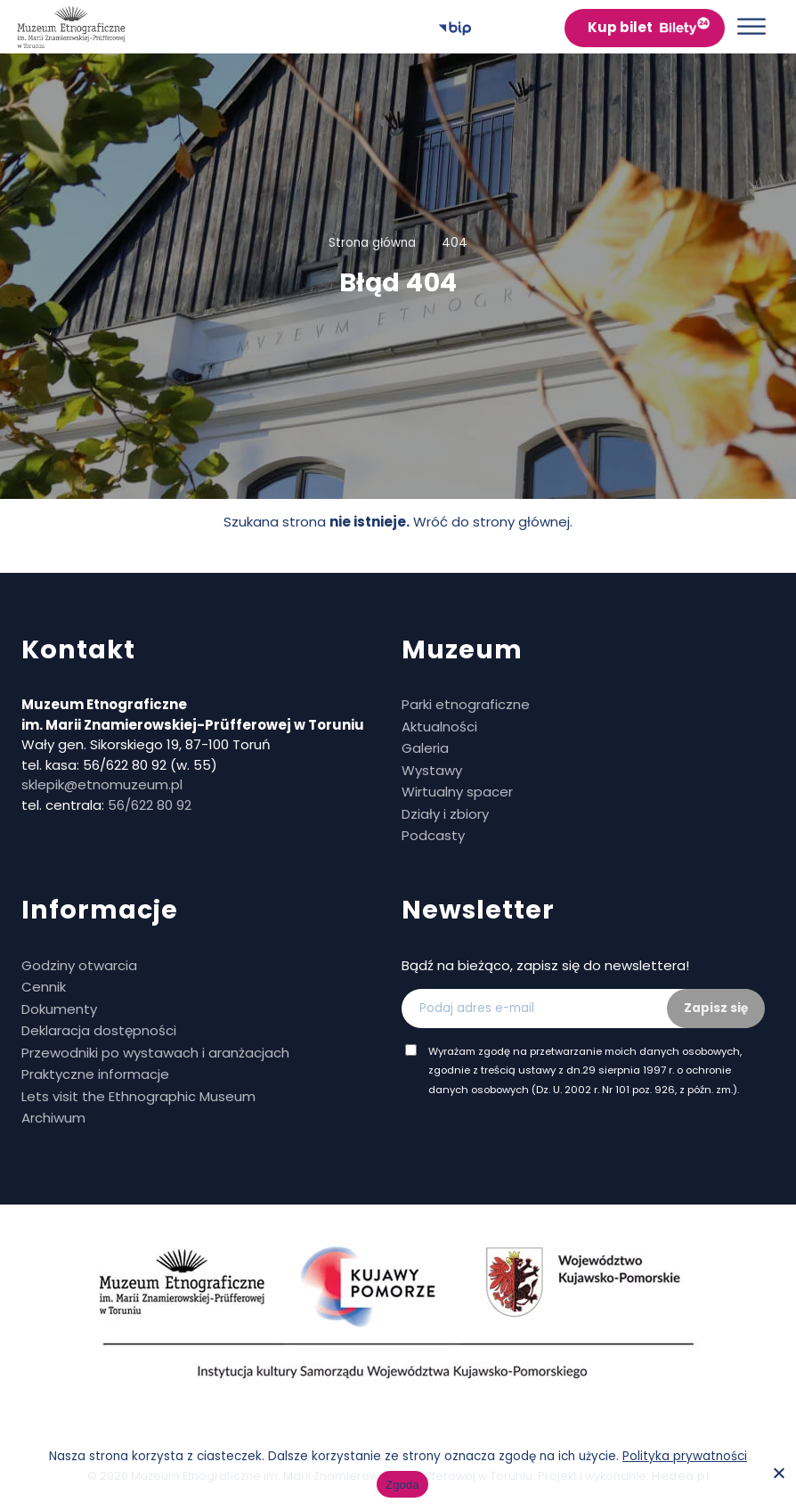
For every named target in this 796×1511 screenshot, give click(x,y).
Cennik (43, 986)
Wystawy (432, 770)
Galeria (425, 748)
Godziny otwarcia (79, 965)
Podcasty (433, 835)
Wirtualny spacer (457, 791)
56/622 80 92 (149, 805)
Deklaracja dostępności (98, 1030)
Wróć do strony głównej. (493, 521)
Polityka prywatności (684, 1456)
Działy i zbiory (445, 814)
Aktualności (439, 726)
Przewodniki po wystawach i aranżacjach (155, 1052)
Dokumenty (59, 1009)
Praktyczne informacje (95, 1074)
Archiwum (53, 1117)
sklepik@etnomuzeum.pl (102, 784)
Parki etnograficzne (466, 704)
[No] (778, 1473)
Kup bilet (620, 27)
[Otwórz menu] (751, 26)
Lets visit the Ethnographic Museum (138, 1096)
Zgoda (402, 1484)
